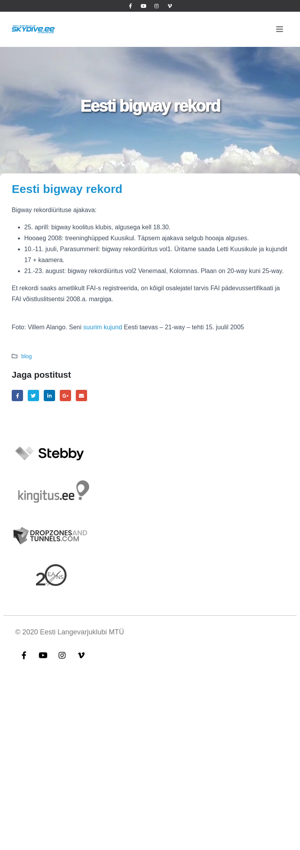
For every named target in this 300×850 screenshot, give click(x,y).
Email (81, 395)
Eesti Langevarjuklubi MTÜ (82, 632)
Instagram (62, 655)
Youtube (43, 655)
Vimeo (81, 655)
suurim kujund (102, 327)
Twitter (33, 395)
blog (26, 356)
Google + (65, 395)
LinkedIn (49, 395)
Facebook (17, 395)
